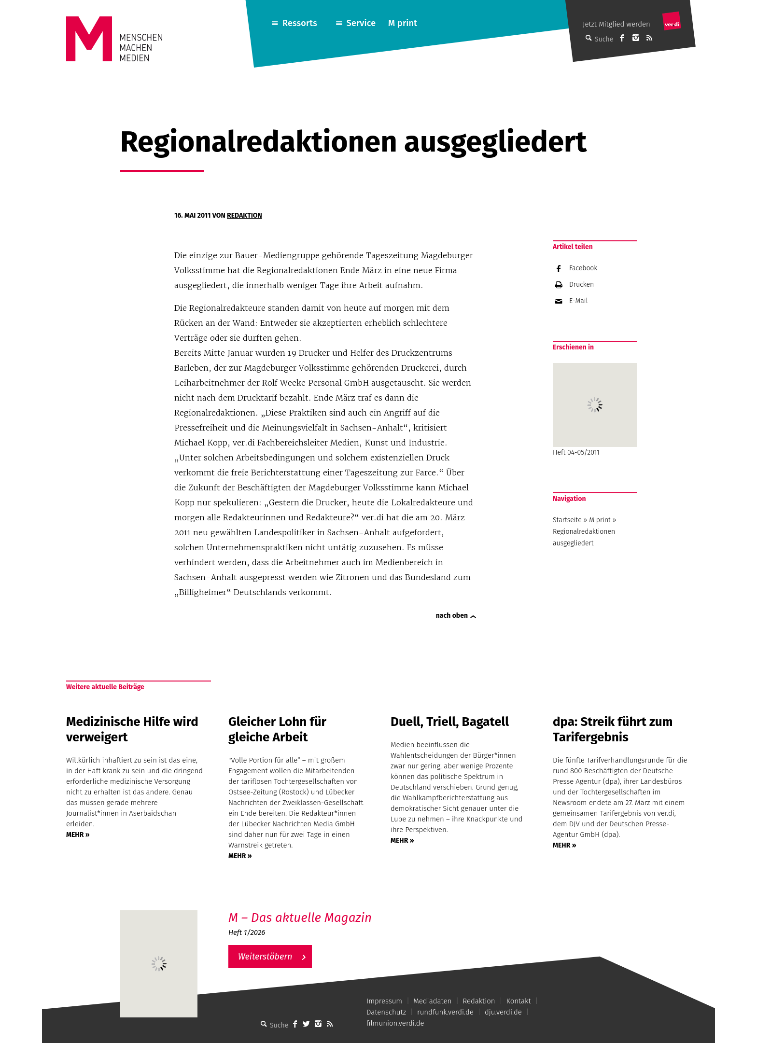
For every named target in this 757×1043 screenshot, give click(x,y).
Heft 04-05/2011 (595, 410)
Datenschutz (386, 1012)
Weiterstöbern (265, 956)
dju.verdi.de (503, 1012)
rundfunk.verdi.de (445, 1012)
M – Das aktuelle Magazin (300, 917)
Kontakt (518, 1001)
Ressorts (299, 23)
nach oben (452, 616)
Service (361, 23)
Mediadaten (432, 1001)
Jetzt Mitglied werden (616, 24)
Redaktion (244, 215)
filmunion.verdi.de (395, 1023)
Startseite (567, 520)
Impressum (384, 1001)
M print (402, 23)
